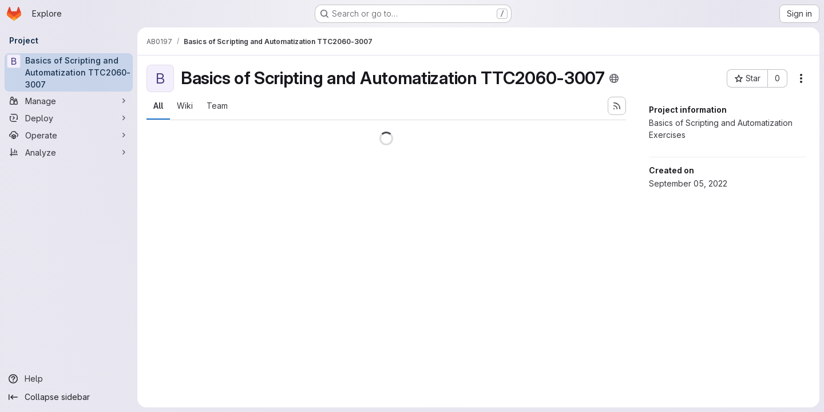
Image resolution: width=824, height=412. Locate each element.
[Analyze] (69, 152)
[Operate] (69, 135)
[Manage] (69, 101)
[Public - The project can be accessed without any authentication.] (614, 78)
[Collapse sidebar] (69, 397)
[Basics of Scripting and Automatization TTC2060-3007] (69, 72)
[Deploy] (69, 118)
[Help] (69, 379)
